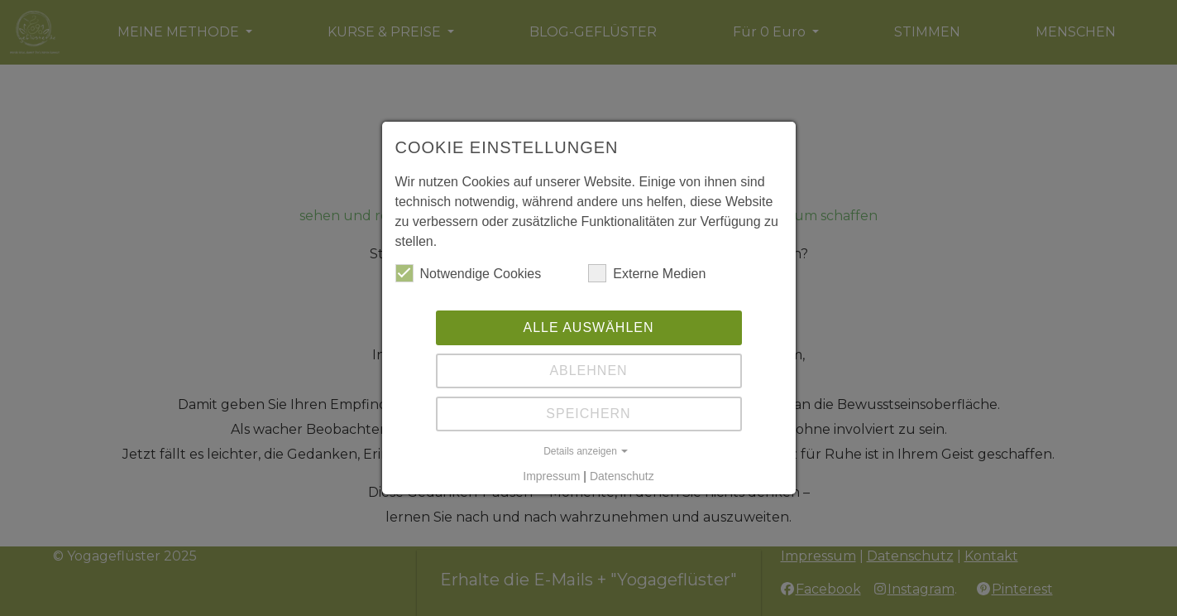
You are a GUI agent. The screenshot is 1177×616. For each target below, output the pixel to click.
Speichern (588, 414)
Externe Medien (647, 273)
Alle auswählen (588, 327)
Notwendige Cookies (468, 273)
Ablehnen (588, 370)
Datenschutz (622, 476)
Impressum (551, 476)
